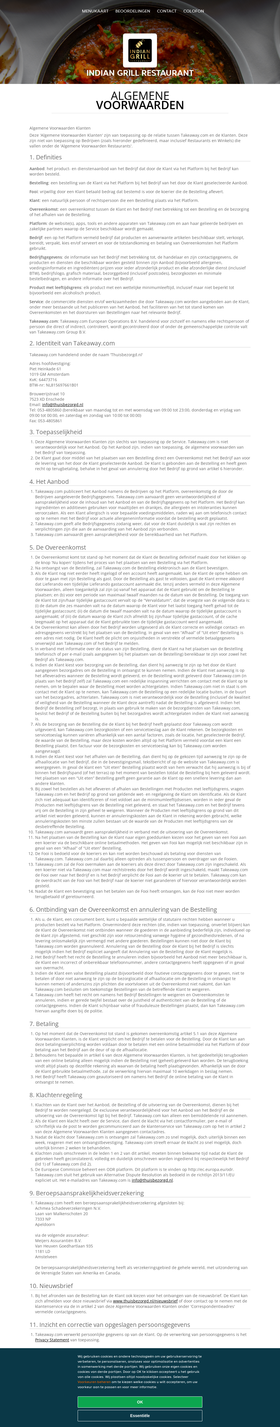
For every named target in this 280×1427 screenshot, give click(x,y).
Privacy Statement (52, 1339)
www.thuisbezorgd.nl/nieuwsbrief (145, 1301)
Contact (167, 11)
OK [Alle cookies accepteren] (140, 1402)
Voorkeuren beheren (94, 1382)
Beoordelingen (132, 11)
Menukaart (95, 11)
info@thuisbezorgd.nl (62, 404)
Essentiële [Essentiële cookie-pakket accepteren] (140, 1415)
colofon (193, 11)
